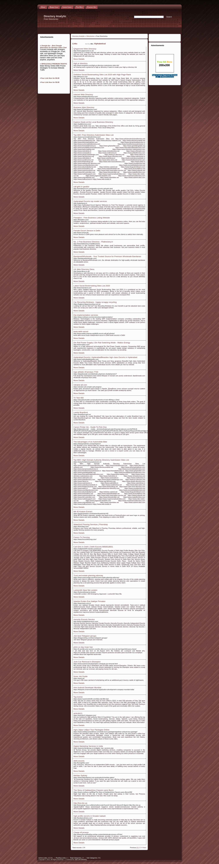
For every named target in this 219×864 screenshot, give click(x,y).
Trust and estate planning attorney (88, 575)
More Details (78, 59)
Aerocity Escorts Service (84, 619)
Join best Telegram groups (84, 636)
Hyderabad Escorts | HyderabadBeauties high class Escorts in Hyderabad (105, 357)
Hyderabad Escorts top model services (90, 201)
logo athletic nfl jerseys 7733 (85, 372)
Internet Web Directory (83, 94)
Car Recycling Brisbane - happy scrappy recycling (95, 302)
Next (144, 847)
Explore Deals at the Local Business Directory (93, 122)
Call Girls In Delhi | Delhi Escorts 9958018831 (93, 547)
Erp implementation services (85, 315)
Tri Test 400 (78, 398)
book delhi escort (80, 331)
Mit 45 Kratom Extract (82, 511)
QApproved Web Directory (84, 49)
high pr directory (80, 63)
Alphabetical (100, 44)
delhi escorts (78, 761)
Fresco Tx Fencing (81, 537)
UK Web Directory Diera (83, 269)
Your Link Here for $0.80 (50, 78)
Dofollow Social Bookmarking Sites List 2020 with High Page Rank (102, 74)
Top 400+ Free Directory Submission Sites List (93, 135)
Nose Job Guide (80, 676)
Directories (90, 36)
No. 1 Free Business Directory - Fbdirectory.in (93, 242)
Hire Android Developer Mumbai (87, 687)
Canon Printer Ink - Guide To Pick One (90, 427)
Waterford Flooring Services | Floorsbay (90, 524)
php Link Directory (81, 859)
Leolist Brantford (80, 412)
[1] (137, 847)
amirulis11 (77, 713)
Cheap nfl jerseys (81, 832)
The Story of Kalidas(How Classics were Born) (93, 790)
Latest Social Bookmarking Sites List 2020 (91, 286)
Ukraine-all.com (80, 385)
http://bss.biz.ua (80, 803)
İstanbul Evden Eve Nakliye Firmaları (89, 601)
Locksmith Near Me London (85, 590)
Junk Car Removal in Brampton (87, 662)
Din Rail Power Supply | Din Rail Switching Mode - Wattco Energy (101, 343)
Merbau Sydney (80, 775)
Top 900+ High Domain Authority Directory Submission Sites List (101, 460)
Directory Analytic (78, 36)
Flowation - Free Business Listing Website (91, 218)
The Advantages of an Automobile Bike (90, 442)
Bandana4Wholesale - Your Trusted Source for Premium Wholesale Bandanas (107, 256)
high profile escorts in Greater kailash (89, 816)
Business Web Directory (83, 107)
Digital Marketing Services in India (88, 746)
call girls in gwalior (81, 186)
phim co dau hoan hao (83, 647)
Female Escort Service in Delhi (86, 230)
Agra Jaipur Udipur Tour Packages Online (91, 730)
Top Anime (78, 697)
